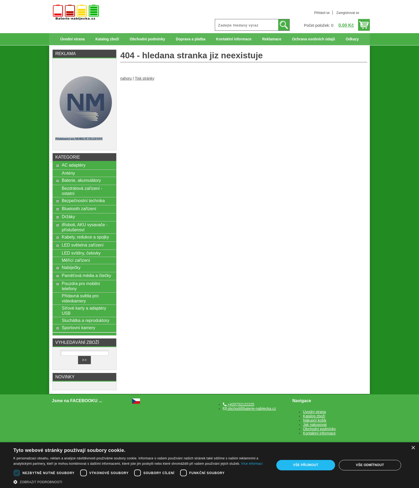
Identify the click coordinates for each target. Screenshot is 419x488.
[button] (140, 481)
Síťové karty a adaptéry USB (84, 311)
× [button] (413, 448)
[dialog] (209, 465)
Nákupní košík (314, 420)
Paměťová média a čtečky (86, 275)
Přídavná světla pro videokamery (80, 298)
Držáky (68, 216)
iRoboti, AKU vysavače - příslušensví (85, 227)
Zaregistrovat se (347, 13)
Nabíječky (71, 267)
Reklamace (271, 39)
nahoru (126, 78)
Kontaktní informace (234, 39)
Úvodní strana (72, 39)
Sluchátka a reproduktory (85, 320)
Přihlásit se (321, 13)
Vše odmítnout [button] (370, 465)
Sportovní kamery (78, 327)
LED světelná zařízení (83, 245)
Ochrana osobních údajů (313, 39)
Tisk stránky (144, 78)
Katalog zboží (107, 39)
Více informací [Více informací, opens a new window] (252, 464)
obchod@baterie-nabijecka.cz (249, 409)
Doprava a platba (190, 39)
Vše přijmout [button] (305, 465)
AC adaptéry (74, 165)
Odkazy (352, 39)
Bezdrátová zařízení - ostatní (82, 191)
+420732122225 (238, 404)
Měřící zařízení (76, 260)
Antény (68, 173)
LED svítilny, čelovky (81, 253)
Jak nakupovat (315, 425)
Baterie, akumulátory (81, 180)
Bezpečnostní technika (83, 200)
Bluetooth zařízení (79, 208)
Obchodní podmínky (147, 39)
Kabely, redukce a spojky (85, 237)
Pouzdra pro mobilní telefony (81, 286)
